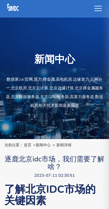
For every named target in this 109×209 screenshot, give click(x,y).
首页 (27, 145)
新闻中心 (43, 145)
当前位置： (13, 145)
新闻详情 (64, 145)
